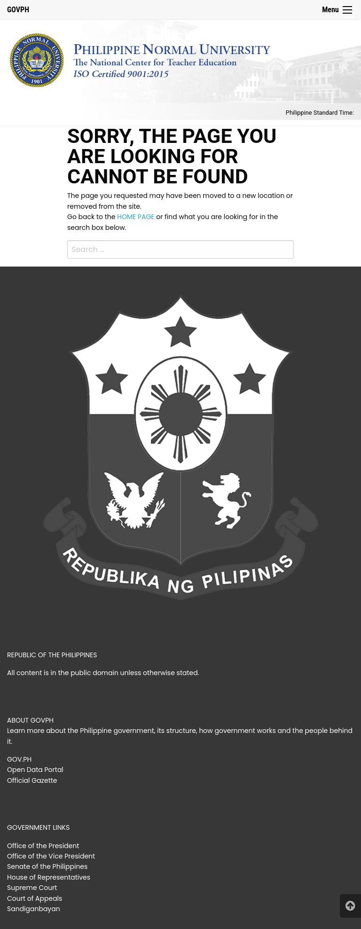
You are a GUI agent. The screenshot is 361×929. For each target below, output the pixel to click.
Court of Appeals (34, 898)
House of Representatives (48, 877)
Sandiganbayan (33, 908)
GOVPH (18, 9)
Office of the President (43, 845)
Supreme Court (32, 887)
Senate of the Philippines (47, 866)
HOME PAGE (135, 216)
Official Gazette (32, 780)
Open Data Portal (35, 769)
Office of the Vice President (51, 856)
